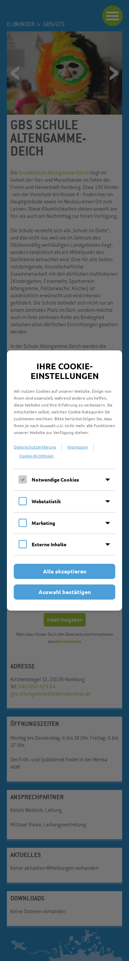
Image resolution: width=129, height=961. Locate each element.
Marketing (43, 523)
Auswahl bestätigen (65, 591)
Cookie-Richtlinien (36, 455)
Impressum (77, 447)
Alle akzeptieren (64, 571)
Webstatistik (46, 501)
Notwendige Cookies (55, 479)
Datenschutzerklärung (35, 447)
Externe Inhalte (49, 544)
